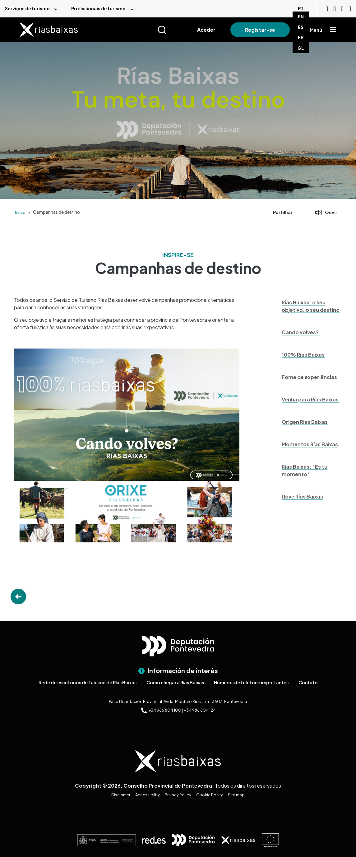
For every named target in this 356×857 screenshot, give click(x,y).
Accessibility (147, 794)
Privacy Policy (178, 794)
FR (301, 37)
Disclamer (120, 794)
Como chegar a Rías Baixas (175, 682)
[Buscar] (169, 30)
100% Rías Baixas (303, 354)
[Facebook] (342, 9)
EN (301, 16)
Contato (308, 682)
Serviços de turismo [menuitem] (27, 8)
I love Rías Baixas (302, 496)
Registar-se (260, 29)
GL (301, 48)
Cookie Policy (209, 794)
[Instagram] (334, 9)
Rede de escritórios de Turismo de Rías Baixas (87, 682)
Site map (236, 794)
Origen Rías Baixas (305, 422)
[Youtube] (327, 9)
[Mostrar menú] (333, 30)
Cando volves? (300, 332)
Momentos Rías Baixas (310, 444)
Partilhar (283, 212)
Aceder (206, 29)
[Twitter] (350, 9)
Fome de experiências (309, 377)
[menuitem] (33, 8)
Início (20, 212)
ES (300, 27)
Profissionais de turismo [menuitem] (98, 8)
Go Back (18, 596)
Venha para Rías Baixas (310, 399)
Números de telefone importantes (251, 682)
